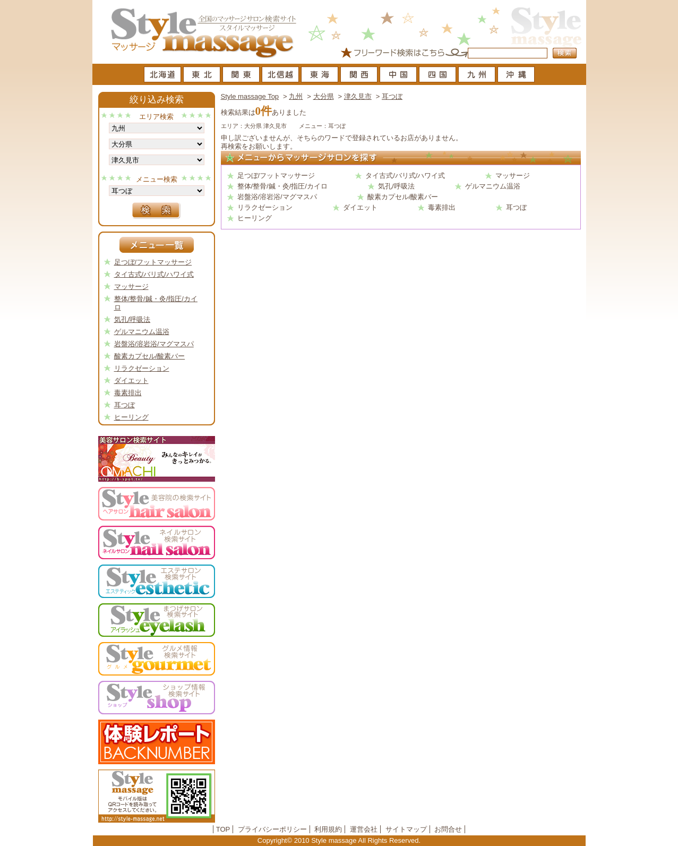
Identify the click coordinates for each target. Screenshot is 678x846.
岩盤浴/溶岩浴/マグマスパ (277, 197)
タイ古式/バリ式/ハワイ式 (405, 176)
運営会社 (363, 829)
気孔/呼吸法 (396, 186)
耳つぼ (392, 96)
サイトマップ (406, 829)
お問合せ (448, 829)
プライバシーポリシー (272, 829)
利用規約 (328, 829)
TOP (223, 829)
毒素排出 (442, 207)
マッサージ (512, 176)
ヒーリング (254, 218)
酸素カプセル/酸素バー (403, 197)
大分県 (323, 96)
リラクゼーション (265, 207)
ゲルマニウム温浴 (492, 186)
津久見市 (358, 96)
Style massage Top (250, 96)
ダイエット (360, 207)
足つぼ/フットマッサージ (276, 176)
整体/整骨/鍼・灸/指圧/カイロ (282, 186)
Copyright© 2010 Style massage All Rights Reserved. (339, 840)
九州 (296, 96)
